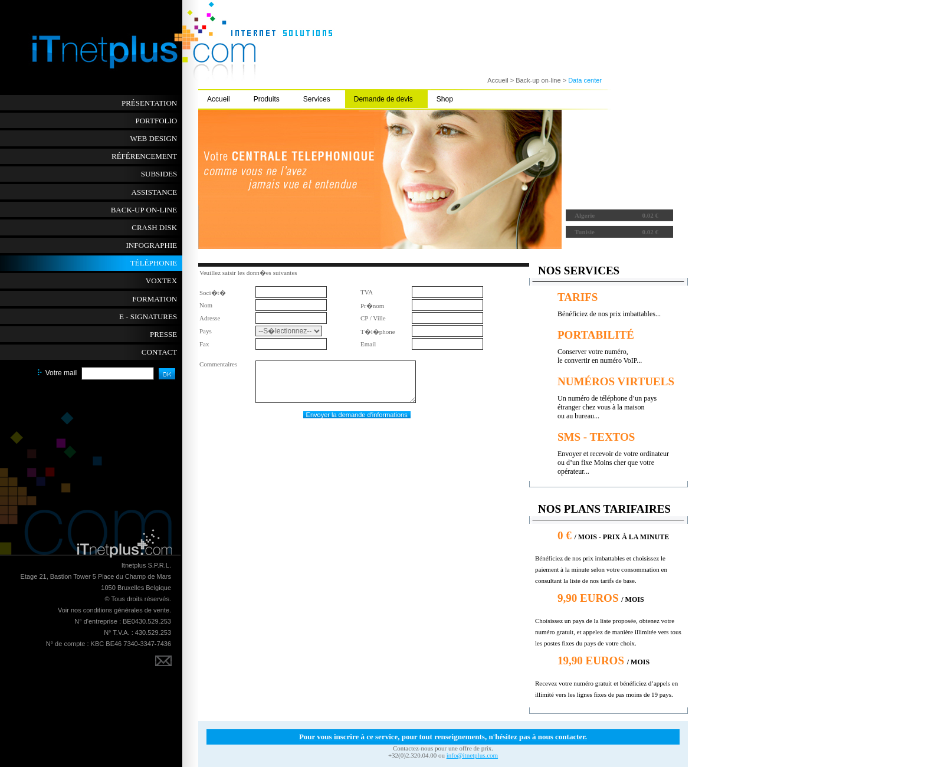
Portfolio (156, 120)
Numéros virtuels (615, 381)
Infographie (152, 245)
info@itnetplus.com (472, 755)
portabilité (595, 335)
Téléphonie (153, 262)
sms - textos (596, 437)
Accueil (218, 99)
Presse (163, 334)
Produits (267, 99)
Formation (154, 298)
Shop (445, 99)
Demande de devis (383, 99)
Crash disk (154, 227)
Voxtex (161, 280)
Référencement (144, 156)
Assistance (155, 192)
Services (316, 99)
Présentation (149, 103)
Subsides (159, 173)
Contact (159, 352)
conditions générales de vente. (127, 610)
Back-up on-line (144, 209)
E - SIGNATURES (148, 316)
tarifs (577, 297)
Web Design (153, 138)
